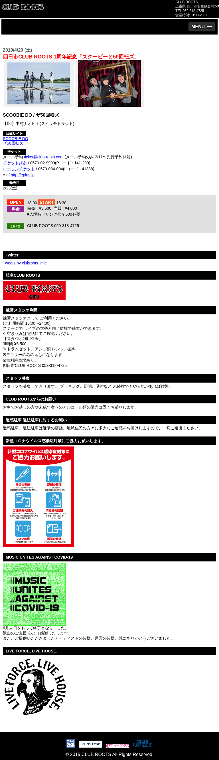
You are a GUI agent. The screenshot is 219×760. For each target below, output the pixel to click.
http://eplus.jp (23, 175)
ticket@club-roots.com (44, 157)
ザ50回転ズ (13, 143)
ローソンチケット (19, 169)
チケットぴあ (15, 163)
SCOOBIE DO (15, 138)
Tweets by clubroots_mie (25, 263)
